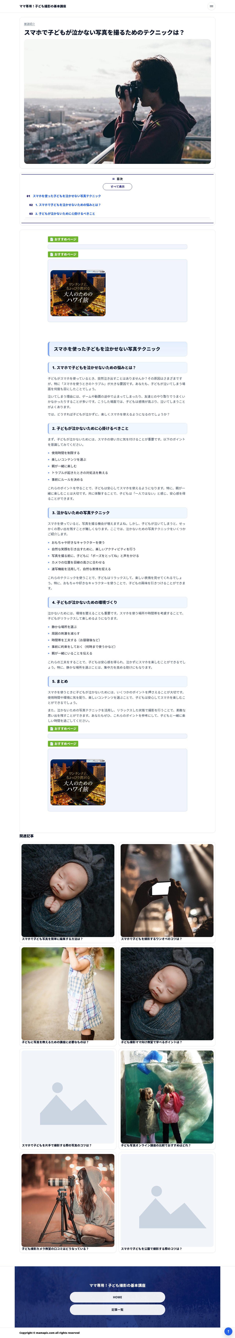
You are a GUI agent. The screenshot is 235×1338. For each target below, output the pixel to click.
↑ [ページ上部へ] (228, 1331)
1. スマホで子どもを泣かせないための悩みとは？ (68, 211)
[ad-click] (117, 250)
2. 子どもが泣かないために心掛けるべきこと (65, 220)
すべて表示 (117, 193)
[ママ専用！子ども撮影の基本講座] (42, 6)
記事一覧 (118, 1310)
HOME (117, 1297)
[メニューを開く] (211, 6)
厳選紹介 (29, 24)
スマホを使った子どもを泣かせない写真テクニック (67, 203)
